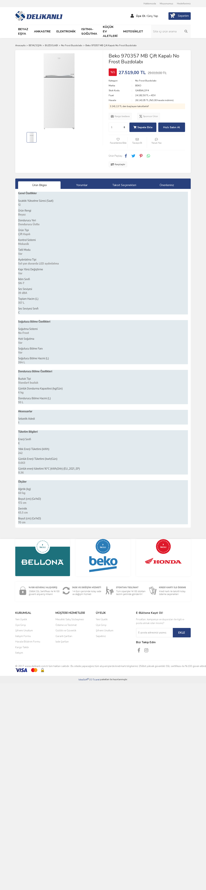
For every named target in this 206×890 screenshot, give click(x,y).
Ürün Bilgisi (39, 185)
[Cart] (179, 16)
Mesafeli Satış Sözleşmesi (69, 619)
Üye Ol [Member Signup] (140, 16)
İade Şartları (62, 641)
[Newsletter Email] (154, 632)
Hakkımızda (150, 3)
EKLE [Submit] (181, 633)
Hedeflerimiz (184, 3)
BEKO (138, 85)
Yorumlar (82, 185)
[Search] (171, 31)
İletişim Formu (23, 636)
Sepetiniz (101, 636)
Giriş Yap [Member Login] (152, 16)
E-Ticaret (95, 679)
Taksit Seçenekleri (124, 185)
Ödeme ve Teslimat (66, 625)
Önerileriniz (167, 185)
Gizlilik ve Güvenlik (65, 630)
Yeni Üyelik (21, 619)
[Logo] (38, 15)
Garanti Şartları (63, 636)
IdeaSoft (83, 679)
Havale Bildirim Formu (27, 641)
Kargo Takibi (22, 647)
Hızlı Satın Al (171, 127)
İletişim (19, 653)
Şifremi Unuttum (24, 630)
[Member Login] (132, 16)
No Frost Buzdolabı (145, 80)
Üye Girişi (20, 625)
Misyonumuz (166, 3)
